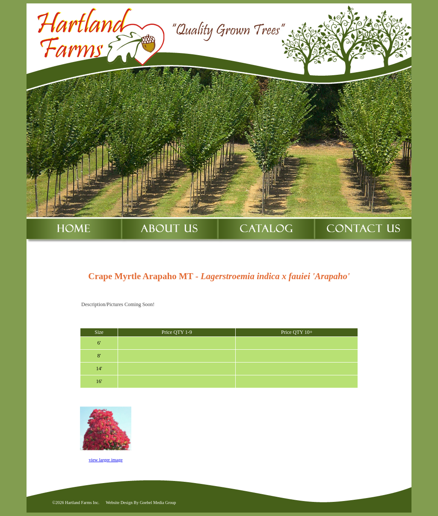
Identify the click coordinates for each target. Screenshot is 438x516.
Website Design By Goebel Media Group (141, 502)
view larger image (105, 459)
